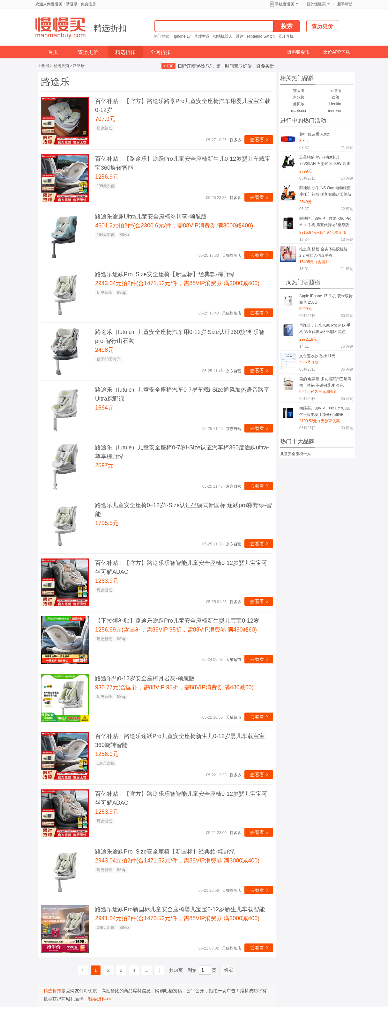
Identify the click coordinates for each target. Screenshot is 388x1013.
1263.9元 (106, 581)
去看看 (259, 139)
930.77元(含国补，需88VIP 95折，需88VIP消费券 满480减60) (174, 687)
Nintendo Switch (261, 36)
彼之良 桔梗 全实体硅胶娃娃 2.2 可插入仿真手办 (323, 252)
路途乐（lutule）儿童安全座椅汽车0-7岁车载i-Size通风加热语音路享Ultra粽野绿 (182, 394)
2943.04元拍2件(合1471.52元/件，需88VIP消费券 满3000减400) (177, 283)
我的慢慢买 (316, 4)
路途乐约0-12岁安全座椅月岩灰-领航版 (145, 678)
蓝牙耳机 (286, 36)
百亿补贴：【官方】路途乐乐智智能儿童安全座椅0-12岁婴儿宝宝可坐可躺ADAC (181, 567)
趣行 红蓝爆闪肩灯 (315, 134)
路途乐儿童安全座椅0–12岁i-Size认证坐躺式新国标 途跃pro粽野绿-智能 (183, 509)
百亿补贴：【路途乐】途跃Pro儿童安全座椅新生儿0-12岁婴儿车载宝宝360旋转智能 (183, 163)
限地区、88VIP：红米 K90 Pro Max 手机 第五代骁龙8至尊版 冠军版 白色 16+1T (325, 222)
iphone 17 (182, 36)
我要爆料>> (99, 999)
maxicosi (298, 110)
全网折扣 (160, 52)
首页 (53, 52)
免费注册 (88, 4)
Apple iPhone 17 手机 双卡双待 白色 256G (326, 299)
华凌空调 (202, 36)
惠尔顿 (298, 97)
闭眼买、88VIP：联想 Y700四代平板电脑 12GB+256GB (324, 411)
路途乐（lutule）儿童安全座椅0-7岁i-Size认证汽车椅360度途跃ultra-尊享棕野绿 (182, 452)
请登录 (72, 4)
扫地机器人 (222, 36)
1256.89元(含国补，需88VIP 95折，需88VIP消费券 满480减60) (176, 629)
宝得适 (335, 90)
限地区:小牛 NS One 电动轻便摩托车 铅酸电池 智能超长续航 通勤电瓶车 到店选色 (325, 192)
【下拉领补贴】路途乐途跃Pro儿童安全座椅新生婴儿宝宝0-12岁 (177, 620)
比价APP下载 (336, 52)
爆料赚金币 (298, 52)
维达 (239, 36)
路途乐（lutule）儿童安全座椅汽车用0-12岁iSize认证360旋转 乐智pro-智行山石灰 (180, 336)
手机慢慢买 (284, 4)
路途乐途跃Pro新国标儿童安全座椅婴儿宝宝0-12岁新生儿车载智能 (180, 909)
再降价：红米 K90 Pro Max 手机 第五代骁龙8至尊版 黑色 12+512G (324, 329)
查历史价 (88, 52)
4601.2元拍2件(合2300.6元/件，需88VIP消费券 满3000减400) (174, 225)
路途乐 (79, 65)
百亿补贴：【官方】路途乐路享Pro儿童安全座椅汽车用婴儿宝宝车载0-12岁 (183, 105)
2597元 (104, 465)
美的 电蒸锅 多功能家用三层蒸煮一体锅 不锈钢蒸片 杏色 (325, 382)
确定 (228, 969)
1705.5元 (106, 523)
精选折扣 (110, 28)
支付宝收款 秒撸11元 (317, 356)
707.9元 (105, 119)
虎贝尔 (298, 104)
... (146, 970)
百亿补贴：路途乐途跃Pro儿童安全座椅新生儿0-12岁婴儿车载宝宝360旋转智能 (180, 740)
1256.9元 (106, 177)
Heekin (335, 104)
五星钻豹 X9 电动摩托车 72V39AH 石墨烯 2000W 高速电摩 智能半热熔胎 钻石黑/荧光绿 (325, 161)
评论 (347, 147)
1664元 (104, 407)
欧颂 (335, 97)
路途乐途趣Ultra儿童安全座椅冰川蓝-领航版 (151, 216)
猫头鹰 (298, 90)
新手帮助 (345, 4)
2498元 (104, 350)
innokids (335, 110)
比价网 (43, 65)
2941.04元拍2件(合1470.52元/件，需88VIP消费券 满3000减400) (177, 918)
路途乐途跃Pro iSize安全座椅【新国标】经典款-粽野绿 (165, 274)
